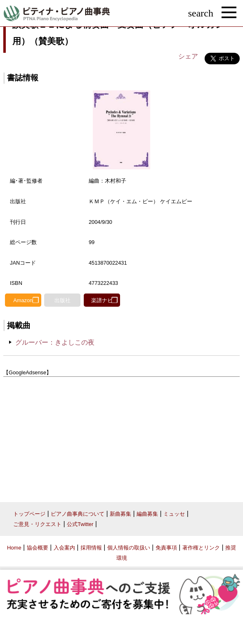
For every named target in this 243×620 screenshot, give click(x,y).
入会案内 (64, 548)
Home (14, 548)
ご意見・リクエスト (37, 524)
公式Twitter (80, 524)
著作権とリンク (201, 548)
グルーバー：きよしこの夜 (54, 342)
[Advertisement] (121, 436)
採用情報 (91, 548)
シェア (188, 56)
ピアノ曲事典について (77, 514)
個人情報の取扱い (128, 548)
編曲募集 (147, 514)
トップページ (29, 514)
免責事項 (166, 548)
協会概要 (37, 548)
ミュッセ (174, 514)
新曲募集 (120, 514)
